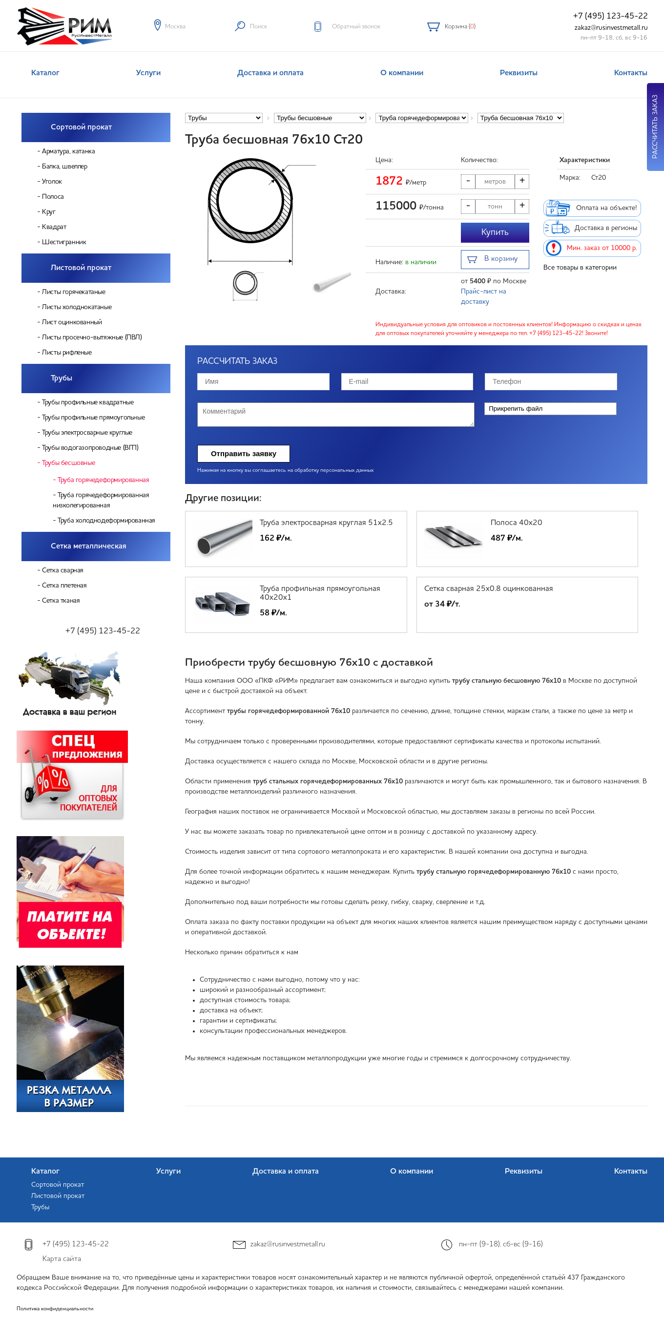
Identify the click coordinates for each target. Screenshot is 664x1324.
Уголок (52, 181)
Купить (495, 232)
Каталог (45, 73)
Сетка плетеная (64, 585)
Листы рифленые (66, 352)
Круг (48, 212)
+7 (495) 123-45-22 (610, 16)
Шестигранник (64, 242)
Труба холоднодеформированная (106, 520)
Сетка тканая (61, 600)
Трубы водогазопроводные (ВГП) (90, 447)
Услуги (148, 73)
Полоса (53, 196)
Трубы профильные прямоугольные (93, 417)
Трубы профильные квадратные (87, 402)
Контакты (630, 73)
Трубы (61, 378)
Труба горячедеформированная (103, 480)
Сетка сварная (62, 570)
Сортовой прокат (81, 127)
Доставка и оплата (270, 73)
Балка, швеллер (64, 166)
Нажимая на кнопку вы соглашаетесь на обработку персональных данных (285, 470)
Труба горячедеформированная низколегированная (101, 500)
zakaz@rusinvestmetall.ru (611, 27)
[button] (344, 210)
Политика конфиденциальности (55, 1309)
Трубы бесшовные (68, 463)
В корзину (492, 260)
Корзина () (460, 26)
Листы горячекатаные (73, 292)
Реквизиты (519, 73)
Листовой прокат (81, 268)
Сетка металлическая (88, 546)
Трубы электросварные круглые (87, 432)
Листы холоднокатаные (76, 307)
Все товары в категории (580, 267)
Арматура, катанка (68, 151)
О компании (401, 73)
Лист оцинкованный (72, 322)
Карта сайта (61, 1259)
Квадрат (54, 227)
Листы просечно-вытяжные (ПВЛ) (92, 337)
